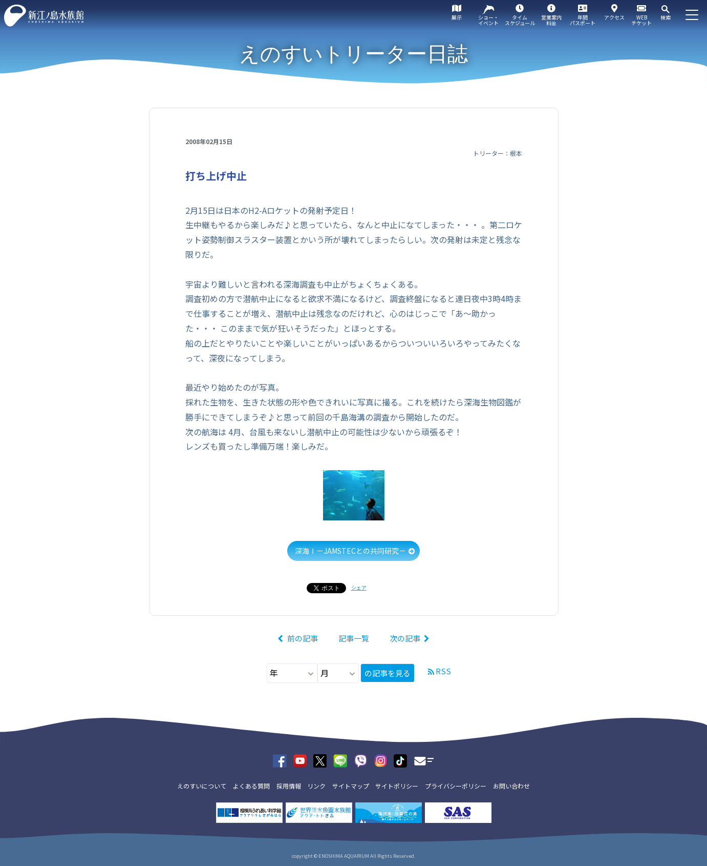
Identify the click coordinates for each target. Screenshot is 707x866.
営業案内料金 (551, 20)
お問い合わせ (511, 785)
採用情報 (288, 785)
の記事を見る (388, 673)
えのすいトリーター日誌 (353, 54)
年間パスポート (582, 20)
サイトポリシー (396, 785)
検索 (665, 17)
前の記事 (302, 638)
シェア (359, 587)
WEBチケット (641, 20)
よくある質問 (251, 785)
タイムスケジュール (520, 20)
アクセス (614, 17)
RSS (443, 671)
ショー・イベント (488, 20)
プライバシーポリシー (455, 785)
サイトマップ (350, 785)
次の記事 (405, 638)
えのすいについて (201, 785)
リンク (316, 785)
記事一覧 (353, 638)
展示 (457, 17)
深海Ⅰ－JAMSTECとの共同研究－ (350, 551)
